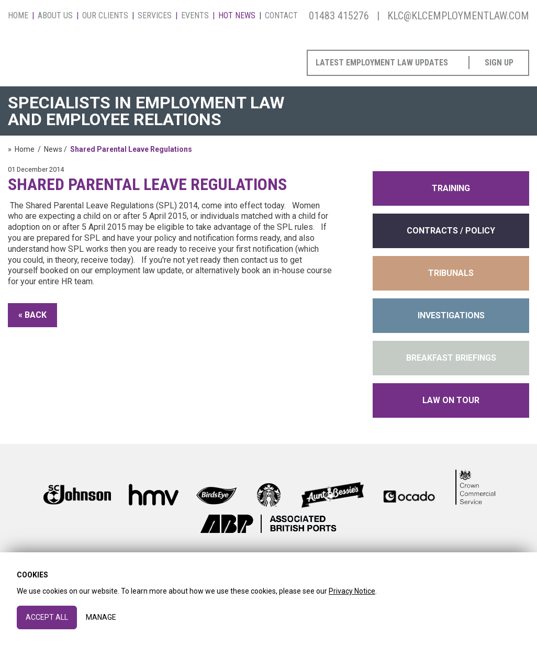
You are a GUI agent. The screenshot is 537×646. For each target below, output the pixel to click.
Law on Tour (450, 400)
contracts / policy (451, 231)
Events (195, 15)
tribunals (451, 273)
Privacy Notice (352, 591)
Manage (101, 617)
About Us (55, 15)
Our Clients (105, 15)
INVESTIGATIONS (451, 315)
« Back (32, 315)
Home (18, 15)
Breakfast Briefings (451, 358)
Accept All (47, 617)
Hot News (236, 15)
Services (155, 15)
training (451, 188)
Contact (281, 15)
